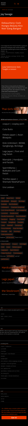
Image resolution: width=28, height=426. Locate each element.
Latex (3, 225)
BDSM (18, 198)
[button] (14, 4)
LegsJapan (4, 250)
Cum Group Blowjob (7, 210)
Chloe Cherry (4, 95)
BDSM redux (3, 3)
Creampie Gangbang (17, 207)
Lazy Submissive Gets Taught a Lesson (11, 68)
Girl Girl (2, 398)
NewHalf (10, 225)
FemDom (4, 219)
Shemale (4, 231)
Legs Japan (8, 279)
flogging (12, 219)
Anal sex (3, 52)
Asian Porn (10, 198)
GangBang (17, 52)
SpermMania (14, 250)
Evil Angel (23, 244)
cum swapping (21, 210)
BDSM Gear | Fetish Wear (8, 294)
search (2, 319)
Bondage (22, 201)
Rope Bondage (17, 228)
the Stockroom (10, 291)
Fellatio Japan (17, 247)
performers (5, 259)
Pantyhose (18, 225)
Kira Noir (18, 56)
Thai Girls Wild (10, 109)
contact (2, 314)
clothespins (5, 207)
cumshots (4, 213)
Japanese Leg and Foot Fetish (9, 282)
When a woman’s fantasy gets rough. (11, 271)
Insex (8, 247)
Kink (2, 247)
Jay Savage (13, 56)
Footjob (3, 222)
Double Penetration (10, 52)
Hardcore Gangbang (14, 267)
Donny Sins (10, 95)
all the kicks (10, 237)
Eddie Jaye (3, 56)
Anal (2, 198)
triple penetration (6, 234)
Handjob (20, 222)
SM (10, 231)
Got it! (14, 417)
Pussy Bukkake (6, 228)
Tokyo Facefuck (6, 253)
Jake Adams (8, 56)
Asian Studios (5, 244)
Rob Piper (7, 57)
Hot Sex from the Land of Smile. (10, 112)
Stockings (17, 231)
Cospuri (14, 244)
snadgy (2, 401)
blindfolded (5, 201)
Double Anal (14, 213)
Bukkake (4, 204)
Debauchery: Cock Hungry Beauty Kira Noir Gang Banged (11, 25)
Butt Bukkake (13, 204)
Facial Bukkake (20, 216)
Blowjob (13, 201)
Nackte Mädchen (5, 396)
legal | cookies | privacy (6, 316)
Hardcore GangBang (15, 93)
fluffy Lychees (4, 394)
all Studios (10, 256)
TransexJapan (18, 253)
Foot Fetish (20, 219)
